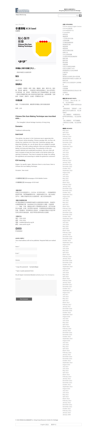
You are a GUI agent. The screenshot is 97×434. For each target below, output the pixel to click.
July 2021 (65, 198)
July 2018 (65, 270)
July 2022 (65, 174)
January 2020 (67, 234)
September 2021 (67, 194)
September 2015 (67, 338)
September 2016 (67, 314)
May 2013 (65, 394)
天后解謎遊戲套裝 (68, 42)
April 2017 (66, 300)
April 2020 (66, 228)
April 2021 (66, 204)
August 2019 (66, 244)
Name (17, 246)
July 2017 (65, 294)
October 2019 (67, 240)
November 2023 (67, 142)
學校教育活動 (67, 44)
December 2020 (67, 212)
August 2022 (66, 172)
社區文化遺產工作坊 (69, 68)
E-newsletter (66, 32)
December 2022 (67, 164)
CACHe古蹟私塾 (67, 28)
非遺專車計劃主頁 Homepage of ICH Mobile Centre (31, 178)
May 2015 (65, 346)
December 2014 (67, 356)
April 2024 (66, 132)
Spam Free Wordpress (47, 275)
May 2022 (65, 178)
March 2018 (66, 278)
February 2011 (67, 410)
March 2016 (66, 326)
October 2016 (67, 312)
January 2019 (67, 258)
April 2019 (66, 252)
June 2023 (66, 152)
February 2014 (67, 376)
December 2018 (67, 260)
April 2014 (66, 372)
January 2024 (67, 138)
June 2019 (66, 248)
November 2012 (67, 406)
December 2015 (67, 332)
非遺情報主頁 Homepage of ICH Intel (27, 182)
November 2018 (67, 262)
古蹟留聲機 (66, 40)
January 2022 (67, 186)
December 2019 (67, 236)
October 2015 (67, 336)
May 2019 (65, 250)
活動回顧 (65, 64)
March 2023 (66, 158)
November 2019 (67, 238)
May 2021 (65, 202)
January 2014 (67, 378)
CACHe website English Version (72, 26)
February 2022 (67, 184)
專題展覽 (65, 46)
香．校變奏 (66, 94)
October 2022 (67, 168)
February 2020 (67, 232)
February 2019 (67, 256)
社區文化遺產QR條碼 (69, 66)
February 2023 (67, 160)
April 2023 (66, 156)
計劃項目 (65, 72)
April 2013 (66, 396)
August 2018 (66, 268)
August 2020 (66, 220)
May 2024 (65, 130)
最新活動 (65, 58)
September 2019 (67, 242)
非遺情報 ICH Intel (25, 28)
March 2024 (66, 134)
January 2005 (67, 414)
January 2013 (67, 402)
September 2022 (67, 170)
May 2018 (65, 274)
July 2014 (65, 366)
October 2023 (67, 144)
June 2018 (66, 272)
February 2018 (67, 280)
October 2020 (67, 216)
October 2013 (67, 384)
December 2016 (67, 308)
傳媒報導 (65, 36)
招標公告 (65, 52)
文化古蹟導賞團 (67, 54)
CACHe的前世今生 (68, 30)
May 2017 (65, 298)
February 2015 (67, 352)
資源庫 (65, 74)
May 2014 (65, 370)
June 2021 (66, 200)
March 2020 (66, 230)
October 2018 (67, 264)
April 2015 (66, 348)
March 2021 (66, 206)
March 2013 (66, 398)
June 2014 (66, 368)
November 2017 (67, 286)
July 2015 (65, 342)
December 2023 (67, 140)
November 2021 (67, 190)
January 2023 (67, 162)
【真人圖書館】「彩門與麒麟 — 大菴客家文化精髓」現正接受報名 (72, 122)
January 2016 (67, 330)
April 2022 (66, 180)
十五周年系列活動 (68, 38)
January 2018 (67, 282)
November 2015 (67, 334)
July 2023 (65, 150)
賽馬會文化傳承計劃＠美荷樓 (71, 76)
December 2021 (67, 188)
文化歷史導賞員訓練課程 (70, 56)
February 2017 (67, 304)
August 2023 (66, 148)
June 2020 (66, 224)
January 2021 (67, 210)
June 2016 (66, 320)
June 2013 (66, 392)
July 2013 (65, 390)
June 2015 (66, 344)
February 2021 (67, 208)
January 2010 (67, 412)
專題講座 (65, 48)
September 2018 (67, 266)
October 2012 (67, 408)
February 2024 (67, 136)
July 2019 (65, 246)
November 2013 (67, 382)
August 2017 (66, 292)
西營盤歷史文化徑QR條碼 (70, 70)
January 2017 (67, 306)
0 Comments (18, 231)
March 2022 (66, 182)
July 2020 (65, 222)
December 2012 (67, 404)
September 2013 (67, 386)
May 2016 (65, 322)
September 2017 (67, 290)
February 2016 (67, 328)
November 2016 (67, 310)
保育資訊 (65, 34)
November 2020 (67, 214)
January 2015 (67, 354)
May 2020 (65, 226)
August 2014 (66, 364)
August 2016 (66, 316)
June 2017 (66, 296)
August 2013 (66, 388)
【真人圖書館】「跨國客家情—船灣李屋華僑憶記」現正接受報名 (72, 116)
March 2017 (66, 302)
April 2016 (66, 324)
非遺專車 (17, 31)
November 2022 (67, 166)
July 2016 (65, 318)
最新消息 (65, 60)
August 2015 (66, 340)
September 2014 (67, 362)
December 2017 (67, 284)
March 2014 (66, 374)
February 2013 (67, 400)
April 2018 (66, 276)
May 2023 (65, 154)
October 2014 (67, 360)
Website (17, 260)
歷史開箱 (65, 62)
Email (16, 253)
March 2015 (66, 350)
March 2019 (66, 254)
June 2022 (66, 176)
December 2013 (67, 380)
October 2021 (67, 192)
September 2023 (67, 146)
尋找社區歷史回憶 (68, 50)
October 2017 (67, 288)
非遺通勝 (65, 88)
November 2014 (67, 358)
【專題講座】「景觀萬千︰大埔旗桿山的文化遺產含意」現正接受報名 (72, 110)
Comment (18, 279)
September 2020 (67, 218)
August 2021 (66, 196)
